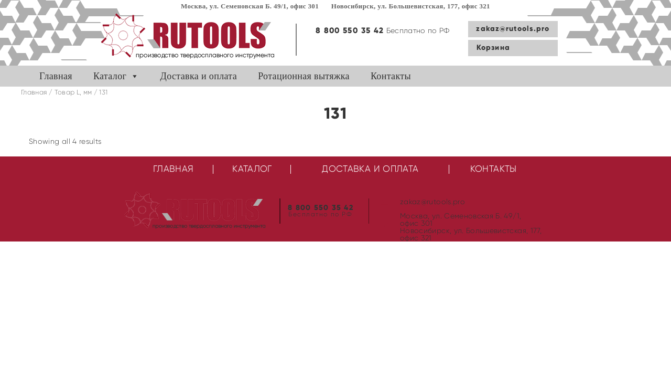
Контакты (391, 76)
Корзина (493, 47)
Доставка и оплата (198, 76)
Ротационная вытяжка (304, 76)
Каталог (109, 76)
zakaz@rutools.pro (512, 29)
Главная (55, 76)
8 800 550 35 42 (350, 31)
